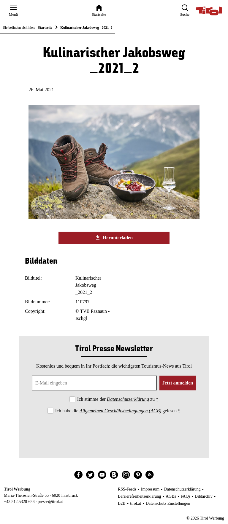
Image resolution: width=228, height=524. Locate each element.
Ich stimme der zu (117, 399)
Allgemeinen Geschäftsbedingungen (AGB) (120, 410)
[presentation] (114, 431)
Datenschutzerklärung (128, 399)
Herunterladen (114, 237)
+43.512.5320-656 (19, 501)
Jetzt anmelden (177, 382)
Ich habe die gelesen (117, 410)
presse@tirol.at (50, 501)
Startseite (45, 27)
